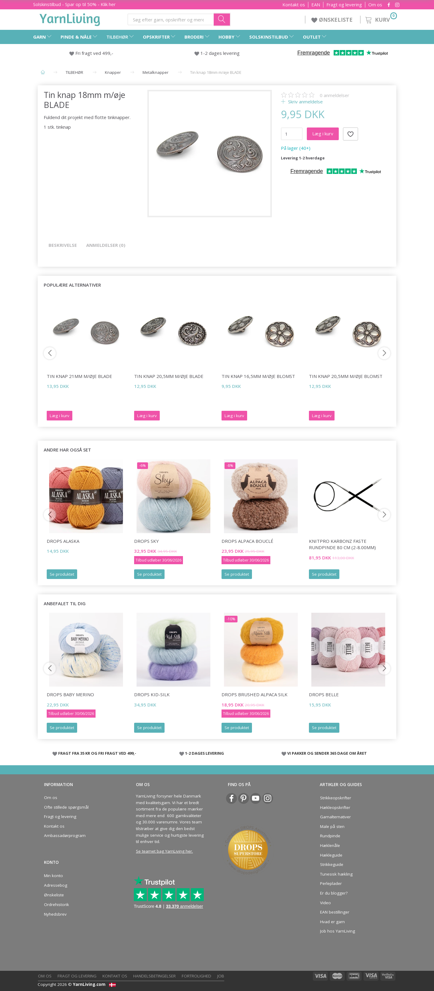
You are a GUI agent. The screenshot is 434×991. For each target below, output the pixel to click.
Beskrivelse (63, 245)
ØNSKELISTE (332, 19)
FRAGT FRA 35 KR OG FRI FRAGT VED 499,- (97, 753)
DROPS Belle (324, 694)
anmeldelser (334, 95)
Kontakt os (293, 5)
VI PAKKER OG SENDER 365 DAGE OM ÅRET (327, 753)
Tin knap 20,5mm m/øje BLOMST (345, 376)
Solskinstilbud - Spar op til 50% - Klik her (74, 4)
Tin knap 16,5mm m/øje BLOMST (258, 376)
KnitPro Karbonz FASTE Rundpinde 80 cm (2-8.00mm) (342, 544)
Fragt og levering (344, 5)
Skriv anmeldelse (305, 102)
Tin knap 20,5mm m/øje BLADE (168, 376)
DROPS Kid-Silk (152, 694)
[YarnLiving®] (70, 18)
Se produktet (62, 574)
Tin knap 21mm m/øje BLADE (79, 376)
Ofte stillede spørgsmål (66, 807)
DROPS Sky (146, 541)
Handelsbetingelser (154, 976)
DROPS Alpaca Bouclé (247, 541)
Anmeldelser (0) (105, 245)
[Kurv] (380, 19)
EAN (315, 5)
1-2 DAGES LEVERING (204, 753)
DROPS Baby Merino (70, 694)
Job (220, 976)
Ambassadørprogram (65, 835)
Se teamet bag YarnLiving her (164, 851)
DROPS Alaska (63, 541)
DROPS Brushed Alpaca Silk (255, 694)
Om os (375, 5)
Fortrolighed (196, 976)
